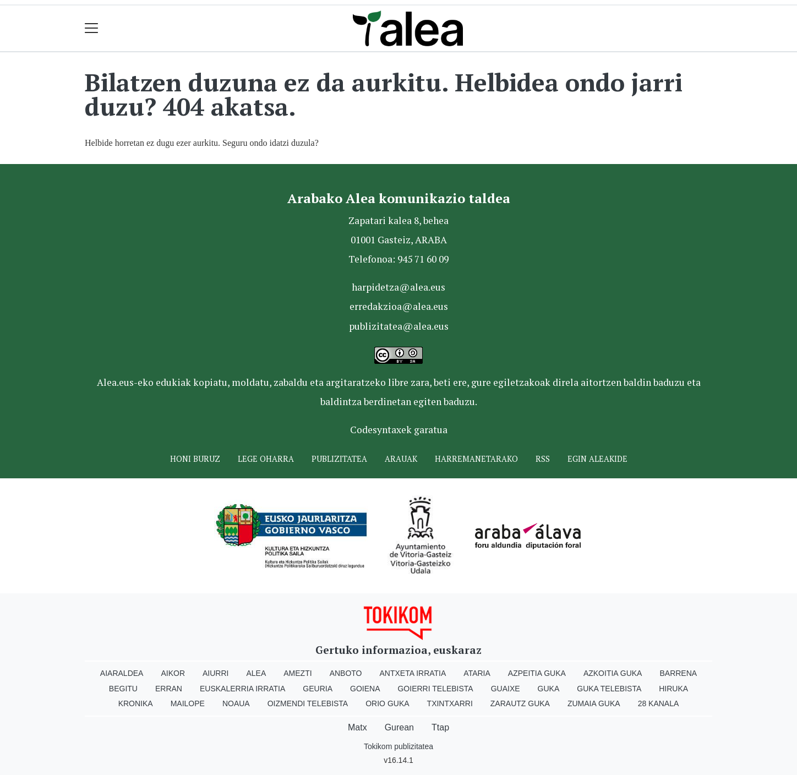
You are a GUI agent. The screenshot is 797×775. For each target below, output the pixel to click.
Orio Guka (387, 703)
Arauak (401, 459)
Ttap (440, 727)
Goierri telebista (435, 688)
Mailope (188, 703)
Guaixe (505, 688)
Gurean (399, 727)
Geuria (317, 688)
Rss (543, 459)
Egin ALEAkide (597, 459)
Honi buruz (195, 459)
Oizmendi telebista (308, 703)
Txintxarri (450, 703)
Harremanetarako (476, 459)
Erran (168, 688)
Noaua (236, 703)
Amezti (297, 673)
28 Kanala (658, 703)
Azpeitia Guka (537, 673)
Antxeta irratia (413, 673)
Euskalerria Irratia (242, 688)
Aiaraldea (122, 673)
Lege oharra (266, 459)
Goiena (365, 688)
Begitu (123, 688)
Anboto (346, 673)
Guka (549, 688)
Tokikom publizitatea (398, 746)
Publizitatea (339, 459)
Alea (256, 673)
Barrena (678, 673)
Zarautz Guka (520, 703)
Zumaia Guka (593, 703)
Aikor (173, 673)
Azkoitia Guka (612, 673)
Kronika (135, 703)
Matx (357, 727)
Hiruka (673, 688)
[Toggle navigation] (91, 28)
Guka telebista (609, 688)
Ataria (476, 673)
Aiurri (215, 673)
